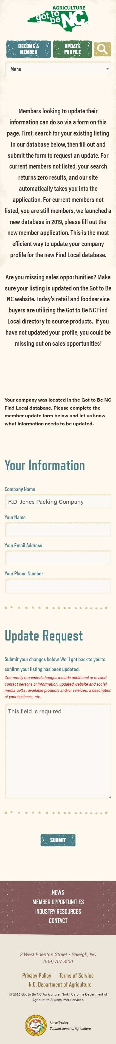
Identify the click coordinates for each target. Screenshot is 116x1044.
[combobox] (58, 69)
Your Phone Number (24, 573)
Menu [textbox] (16, 68)
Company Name (20, 489)
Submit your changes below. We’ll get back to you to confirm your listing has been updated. (55, 664)
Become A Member (28, 49)
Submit (58, 840)
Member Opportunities (58, 902)
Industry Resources (58, 911)
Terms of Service (76, 975)
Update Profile (72, 49)
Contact (58, 921)
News (58, 892)
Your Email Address (23, 545)
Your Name (15, 517)
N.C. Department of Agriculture (60, 984)
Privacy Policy (36, 975)
